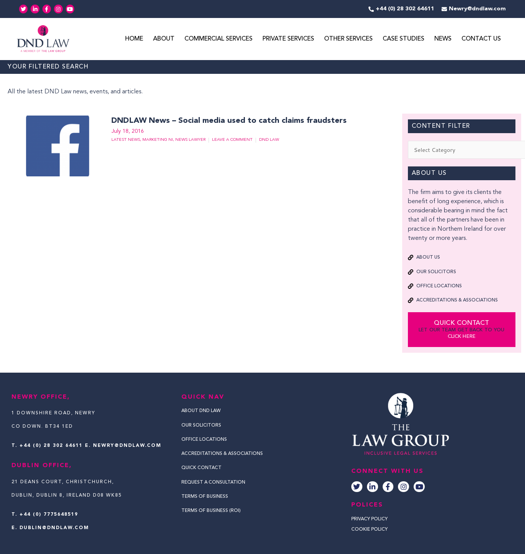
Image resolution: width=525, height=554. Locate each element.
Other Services (348, 39)
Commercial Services (218, 39)
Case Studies (403, 39)
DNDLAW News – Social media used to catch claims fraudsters (227, 121)
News (443, 39)
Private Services (288, 39)
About (163, 39)
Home (134, 39)
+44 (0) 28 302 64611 (51, 445)
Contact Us (481, 39)
